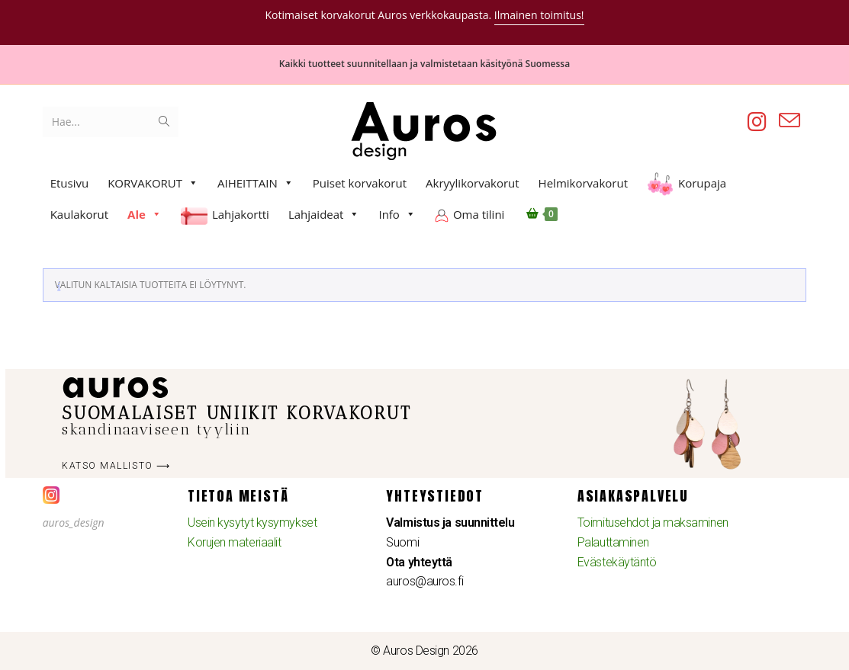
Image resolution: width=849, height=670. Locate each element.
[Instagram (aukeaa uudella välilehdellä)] (757, 122)
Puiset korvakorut (360, 183)
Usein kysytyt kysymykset (252, 522)
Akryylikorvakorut (472, 183)
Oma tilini (478, 214)
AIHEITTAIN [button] (255, 183)
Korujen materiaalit (234, 542)
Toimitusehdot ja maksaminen (652, 522)
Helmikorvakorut (583, 183)
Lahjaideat (324, 214)
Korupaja (702, 183)
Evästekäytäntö (617, 562)
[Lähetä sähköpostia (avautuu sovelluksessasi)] (789, 121)
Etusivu (69, 183)
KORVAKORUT (153, 183)
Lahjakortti (240, 214)
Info (396, 214)
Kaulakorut (79, 214)
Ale (144, 214)
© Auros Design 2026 (424, 650)
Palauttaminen (613, 542)
